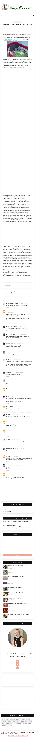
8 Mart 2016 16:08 (22, 380)
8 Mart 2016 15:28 (19, 372)
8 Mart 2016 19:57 (14, 396)
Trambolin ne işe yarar (13, 582)
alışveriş (3, 719)
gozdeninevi (9, 359)
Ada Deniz (9, 352)
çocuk (10, 725)
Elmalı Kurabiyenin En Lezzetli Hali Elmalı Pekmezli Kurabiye (19, 604)
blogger (17, 719)
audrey (8, 439)
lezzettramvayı (10, 389)
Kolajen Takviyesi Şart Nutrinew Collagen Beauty (19, 592)
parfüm (3, 723)
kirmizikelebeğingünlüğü (12, 303)
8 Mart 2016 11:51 (17, 359)
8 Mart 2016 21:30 (15, 422)
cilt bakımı (23, 719)
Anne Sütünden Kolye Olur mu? (15, 609)
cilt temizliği (4, 721)
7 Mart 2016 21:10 (24, 303)
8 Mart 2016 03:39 (19, 343)
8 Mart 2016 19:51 (19, 389)
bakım (7, 719)
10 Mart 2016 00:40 (20, 448)
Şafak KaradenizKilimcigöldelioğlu (14, 336)
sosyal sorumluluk (17, 723)
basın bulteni (12, 719)
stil (23, 723)
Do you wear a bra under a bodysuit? (11, 528)
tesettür (29, 723)
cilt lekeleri (28, 719)
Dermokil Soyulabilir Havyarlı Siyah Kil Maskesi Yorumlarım (18, 566)
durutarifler (9, 431)
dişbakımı (9, 721)
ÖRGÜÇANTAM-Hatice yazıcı (14, 465)
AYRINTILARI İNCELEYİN (13, 735)
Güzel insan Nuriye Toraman (14, 598)
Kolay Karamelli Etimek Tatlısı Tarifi (16, 576)
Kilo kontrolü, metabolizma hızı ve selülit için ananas (14, 526)
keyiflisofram (9, 406)
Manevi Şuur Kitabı (7, 524)
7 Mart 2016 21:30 (11, 312)
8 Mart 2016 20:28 (18, 406)
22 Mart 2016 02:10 (20, 474)
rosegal (7, 723)
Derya (8, 414)
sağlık (11, 723)
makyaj (30, 721)
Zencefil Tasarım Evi (11, 380)
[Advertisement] (17, 81)
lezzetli (26, 721)
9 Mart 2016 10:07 (15, 439)
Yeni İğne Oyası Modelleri (13, 571)
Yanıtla (7, 307)
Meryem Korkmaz (11, 448)
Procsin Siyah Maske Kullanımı (15, 587)
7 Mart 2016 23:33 (23, 326)
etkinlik (14, 721)
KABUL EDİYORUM (23, 735)
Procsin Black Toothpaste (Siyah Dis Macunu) (18, 614)
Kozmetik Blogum (11, 474)
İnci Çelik (8, 422)
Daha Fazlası (22, 656)
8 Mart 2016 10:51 (16, 352)
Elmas (8, 396)
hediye (22, 721)
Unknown (8, 456)
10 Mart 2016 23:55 (16, 456)
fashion (18, 721)
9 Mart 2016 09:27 (17, 430)
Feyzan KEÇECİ (10, 328)
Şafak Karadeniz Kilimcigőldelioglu (15, 311)
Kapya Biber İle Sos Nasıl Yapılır (9, 525)
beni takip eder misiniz (7, 511)
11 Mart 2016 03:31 (26, 465)
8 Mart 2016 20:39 (14, 414)
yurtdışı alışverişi (5, 725)
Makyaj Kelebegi (10, 343)
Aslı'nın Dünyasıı (10, 372)
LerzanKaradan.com (22, 30)
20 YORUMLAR (7, 285)
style (26, 723)
